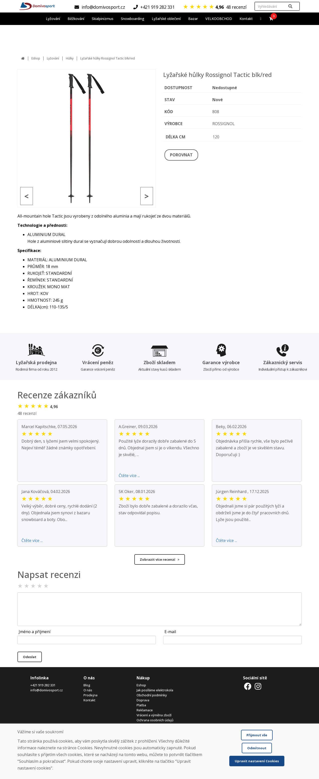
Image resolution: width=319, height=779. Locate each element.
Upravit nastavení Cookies (257, 761)
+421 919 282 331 (42, 685)
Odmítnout (256, 748)
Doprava (143, 700)
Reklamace (145, 710)
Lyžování (53, 58)
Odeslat (29, 657)
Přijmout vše (256, 735)
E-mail (170, 631)
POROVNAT (181, 155)
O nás (87, 690)
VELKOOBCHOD (218, 18)
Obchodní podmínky (152, 695)
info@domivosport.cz (46, 690)
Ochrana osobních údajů (155, 720)
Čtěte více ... (129, 475)
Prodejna (90, 695)
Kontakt (246, 18)
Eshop (35, 58)
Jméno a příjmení (34, 631)
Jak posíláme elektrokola (155, 690)
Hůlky (70, 58)
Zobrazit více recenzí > (159, 559)
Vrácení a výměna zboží (154, 715)
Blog (86, 685)
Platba (141, 705)
